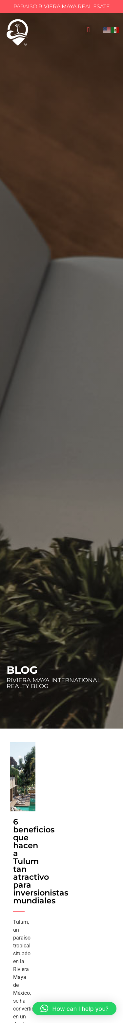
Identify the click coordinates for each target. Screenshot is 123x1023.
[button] (88, 30)
